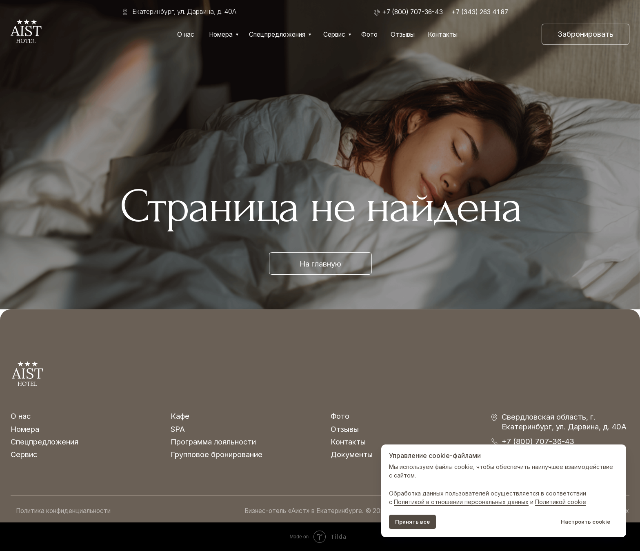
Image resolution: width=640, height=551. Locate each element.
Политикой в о (414, 501)
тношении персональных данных (482, 501)
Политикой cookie (560, 501)
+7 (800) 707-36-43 (538, 441)
